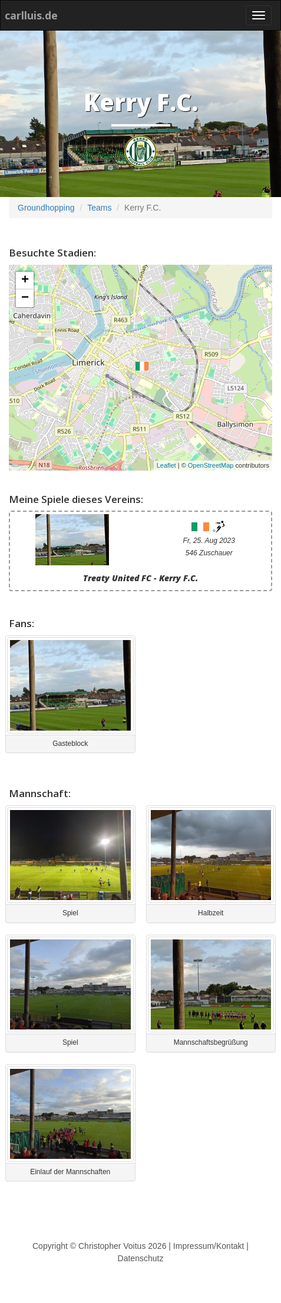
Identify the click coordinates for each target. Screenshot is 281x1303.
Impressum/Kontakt (208, 1246)
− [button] (25, 298)
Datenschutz (141, 1258)
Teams (99, 207)
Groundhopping (46, 207)
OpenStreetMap (211, 465)
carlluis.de (31, 15)
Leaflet (166, 465)
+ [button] (25, 280)
